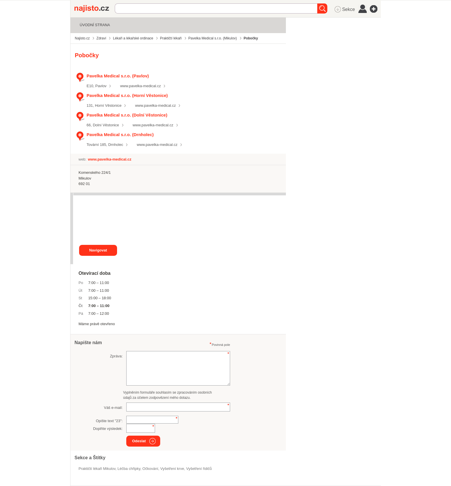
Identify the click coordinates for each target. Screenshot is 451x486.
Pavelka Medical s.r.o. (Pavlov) (118, 75)
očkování (150, 468)
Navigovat (98, 250)
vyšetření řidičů (199, 468)
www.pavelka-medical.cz (140, 86)
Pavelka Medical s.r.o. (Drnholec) (120, 134)
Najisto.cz (94, 8)
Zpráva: (116, 356)
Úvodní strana (95, 25)
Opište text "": (109, 421)
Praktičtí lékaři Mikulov (97, 468)
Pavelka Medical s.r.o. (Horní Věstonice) (127, 95)
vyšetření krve (172, 468)
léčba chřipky (129, 468)
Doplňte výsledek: (108, 428)
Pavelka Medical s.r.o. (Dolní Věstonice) (127, 115)
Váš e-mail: (113, 407)
